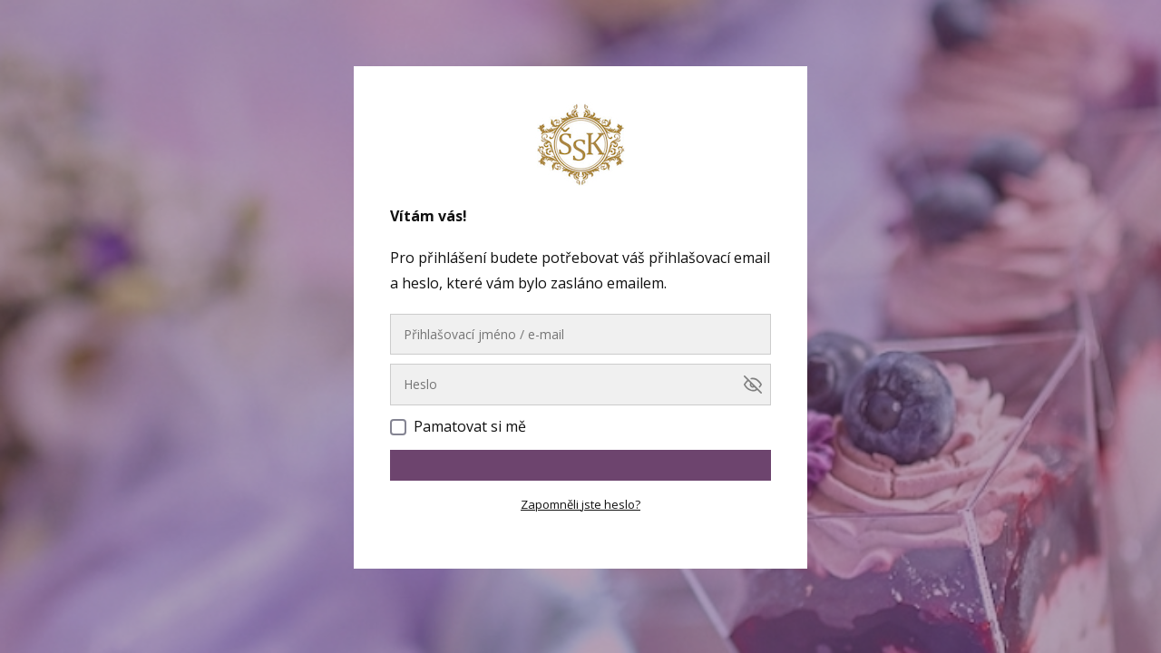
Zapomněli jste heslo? (580, 504)
